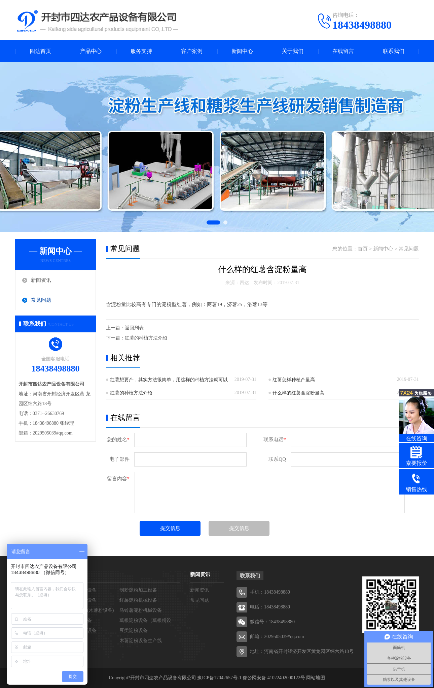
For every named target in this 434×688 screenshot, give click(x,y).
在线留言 (343, 51)
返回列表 (134, 327)
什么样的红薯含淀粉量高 (298, 392)
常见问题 (41, 300)
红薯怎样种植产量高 (294, 379)
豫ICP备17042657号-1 (219, 677)
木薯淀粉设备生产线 (140, 640)
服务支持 (141, 51)
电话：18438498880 (270, 606)
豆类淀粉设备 (133, 630)
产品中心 (91, 51)
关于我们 (292, 51)
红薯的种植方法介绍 (146, 337)
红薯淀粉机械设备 (138, 600)
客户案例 (192, 51)
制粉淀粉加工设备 (138, 590)
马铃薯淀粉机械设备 (140, 610)
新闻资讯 (41, 280)
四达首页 (40, 51)
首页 (363, 248)
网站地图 (315, 677)
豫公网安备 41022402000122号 (274, 677)
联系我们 (393, 51)
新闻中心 (242, 51)
